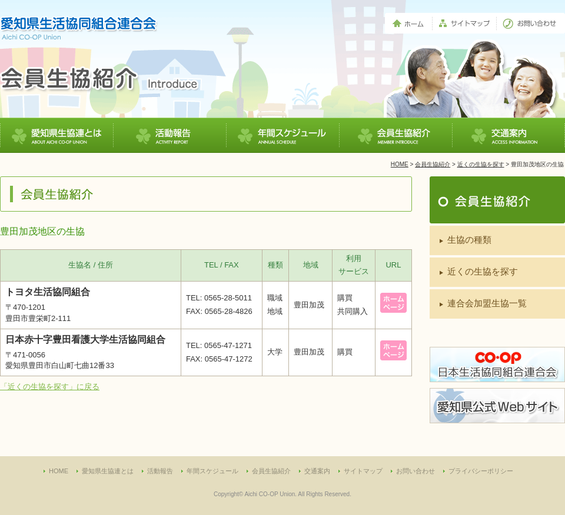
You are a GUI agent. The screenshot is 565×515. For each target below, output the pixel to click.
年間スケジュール (212, 470)
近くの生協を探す (480, 164)
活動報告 (160, 470)
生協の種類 (469, 240)
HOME (399, 164)
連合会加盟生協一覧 (487, 303)
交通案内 (317, 470)
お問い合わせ (415, 470)
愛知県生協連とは (108, 470)
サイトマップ (363, 470)
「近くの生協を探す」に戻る (49, 386)
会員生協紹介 (432, 164)
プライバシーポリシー (480, 470)
